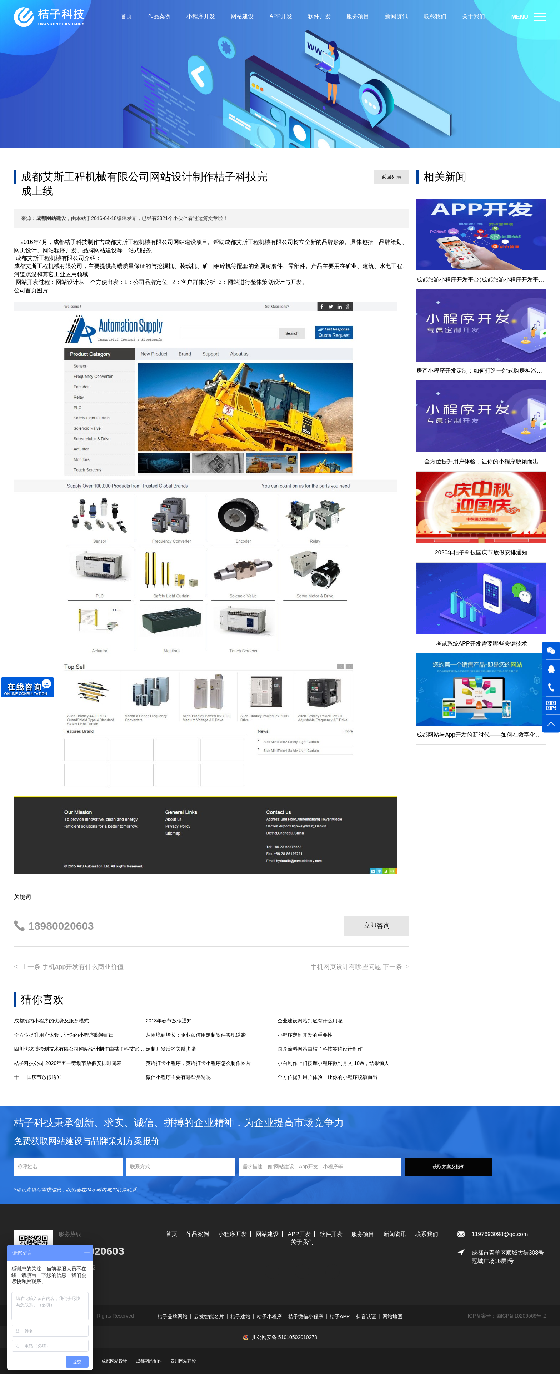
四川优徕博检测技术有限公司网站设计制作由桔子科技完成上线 (80, 1049)
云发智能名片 (209, 1316)
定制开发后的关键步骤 (171, 1049)
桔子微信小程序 (305, 1316)
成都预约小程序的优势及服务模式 (51, 1021)
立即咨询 (377, 925)
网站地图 (392, 1316)
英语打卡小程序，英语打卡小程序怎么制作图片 (198, 1063)
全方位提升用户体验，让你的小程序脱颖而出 (64, 1035)
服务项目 (357, 16)
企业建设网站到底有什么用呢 (310, 1021)
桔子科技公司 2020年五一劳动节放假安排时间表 (67, 1063)
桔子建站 (240, 1316)
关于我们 (473, 16)
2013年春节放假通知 (169, 1021)
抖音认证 (366, 1316)
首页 (126, 16)
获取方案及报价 (448, 1166)
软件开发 (319, 16)
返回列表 (391, 177)
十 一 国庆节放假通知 (38, 1077)
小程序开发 (200, 16)
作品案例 (159, 16)
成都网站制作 (149, 1361)
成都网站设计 (114, 1361)
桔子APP (340, 1316)
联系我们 (435, 16)
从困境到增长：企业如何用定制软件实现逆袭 (196, 1035)
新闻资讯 (396, 16)
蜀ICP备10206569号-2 (521, 1316)
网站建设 (242, 16)
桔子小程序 (269, 1316)
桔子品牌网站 (173, 1316)
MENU (519, 17)
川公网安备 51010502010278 (284, 1337)
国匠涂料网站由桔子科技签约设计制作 (320, 1049)
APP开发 (280, 16)
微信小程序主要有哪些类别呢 (178, 1077)
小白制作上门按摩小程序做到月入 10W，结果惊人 (333, 1063)
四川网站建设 (183, 1361)
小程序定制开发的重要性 (305, 1035)
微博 (332, 1268)
